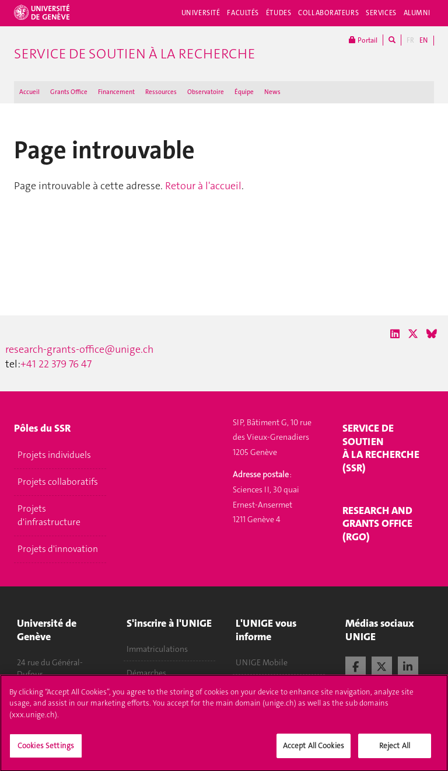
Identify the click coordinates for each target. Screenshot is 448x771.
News (272, 92)
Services (381, 13)
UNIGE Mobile (262, 662)
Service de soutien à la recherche (134, 53)
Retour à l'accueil (203, 186)
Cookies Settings (46, 752)
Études (278, 13)
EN (423, 40)
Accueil (29, 92)
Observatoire (205, 92)
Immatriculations (157, 649)
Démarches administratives (154, 679)
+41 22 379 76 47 (56, 364)
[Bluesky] (431, 334)
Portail (363, 40)
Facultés (243, 13)
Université (200, 13)
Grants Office (69, 92)
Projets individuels (54, 455)
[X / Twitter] (413, 334)
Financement (116, 92)
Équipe (244, 92)
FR (410, 40)
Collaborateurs (328, 13)
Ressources (161, 92)
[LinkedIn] (395, 334)
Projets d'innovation (58, 549)
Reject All (394, 752)
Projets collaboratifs (58, 482)
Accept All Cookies (313, 752)
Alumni (417, 13)
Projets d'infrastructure (49, 515)
